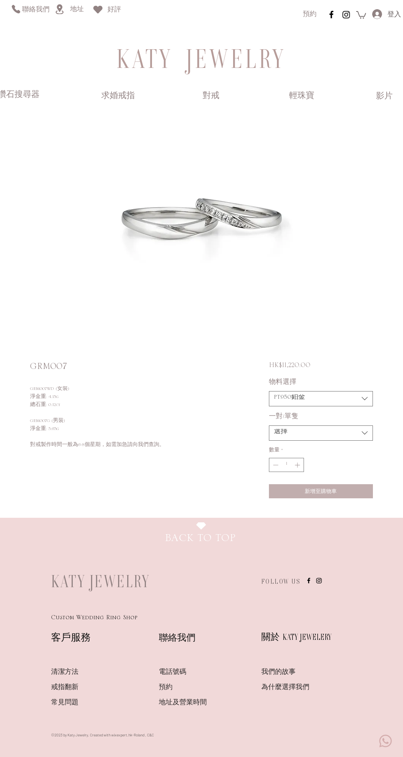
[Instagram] (346, 14)
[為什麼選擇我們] (288, 687)
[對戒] (210, 96)
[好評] (114, 10)
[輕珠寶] (301, 96)
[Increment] (298, 465)
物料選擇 (282, 383)
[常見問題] (78, 702)
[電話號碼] (186, 672)
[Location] (59, 9)
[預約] (309, 15)
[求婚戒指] (118, 96)
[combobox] (321, 398)
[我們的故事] (288, 672)
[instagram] (331, 14)
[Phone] (15, 9)
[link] (361, 14)
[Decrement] (275, 465)
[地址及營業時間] (196, 702)
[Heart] (98, 9)
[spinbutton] (286, 465)
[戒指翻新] (78, 687)
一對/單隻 (283, 418)
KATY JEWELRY (100, 581)
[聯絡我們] (35, 10)
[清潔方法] (78, 672)
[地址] (76, 10)
